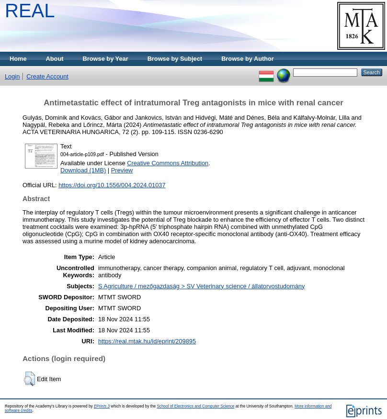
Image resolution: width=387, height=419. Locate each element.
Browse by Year (105, 58)
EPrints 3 (102, 406)
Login (12, 76)
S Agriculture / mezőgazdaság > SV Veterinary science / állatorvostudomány (201, 286)
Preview (122, 170)
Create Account (47, 76)
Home (18, 58)
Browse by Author (247, 58)
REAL (30, 10)
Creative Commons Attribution (167, 163)
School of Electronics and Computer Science (195, 406)
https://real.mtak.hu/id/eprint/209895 (147, 341)
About (55, 58)
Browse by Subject (175, 58)
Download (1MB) (83, 170)
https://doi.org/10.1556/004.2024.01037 (111, 185)
